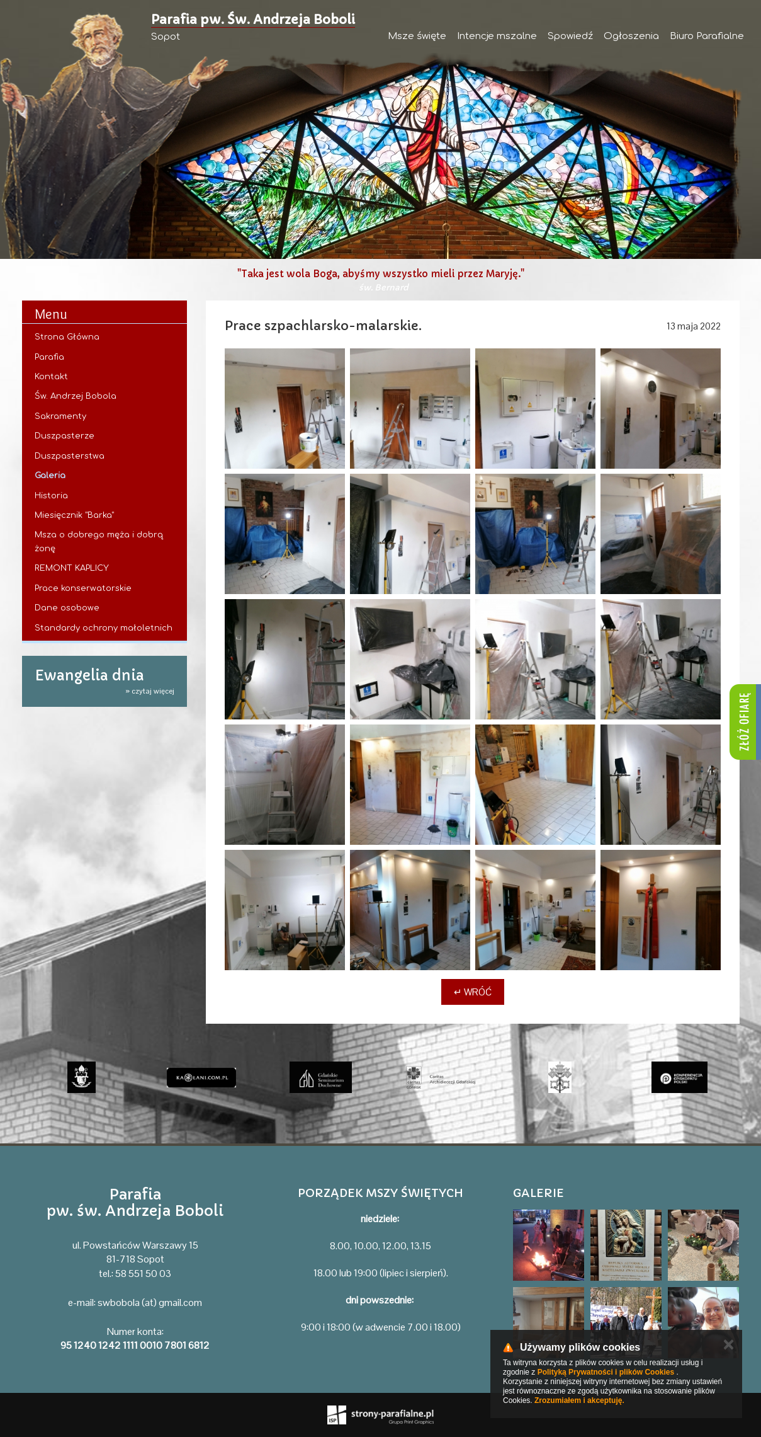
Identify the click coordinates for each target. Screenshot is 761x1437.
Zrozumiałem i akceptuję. (579, 1400)
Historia (51, 495)
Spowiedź (570, 36)
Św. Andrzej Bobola (75, 396)
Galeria (50, 475)
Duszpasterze (64, 436)
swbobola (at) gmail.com (150, 1302)
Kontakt (51, 376)
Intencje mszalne (497, 36)
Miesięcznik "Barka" (74, 515)
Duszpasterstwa (69, 456)
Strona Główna (67, 337)
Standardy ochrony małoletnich (103, 628)
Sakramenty (60, 416)
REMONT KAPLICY (72, 568)
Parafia (49, 357)
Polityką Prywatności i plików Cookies (606, 1372)
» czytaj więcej (149, 691)
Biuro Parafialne (707, 36)
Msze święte (417, 36)
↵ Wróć (473, 992)
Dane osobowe (67, 608)
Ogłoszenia (631, 36)
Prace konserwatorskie (83, 588)
